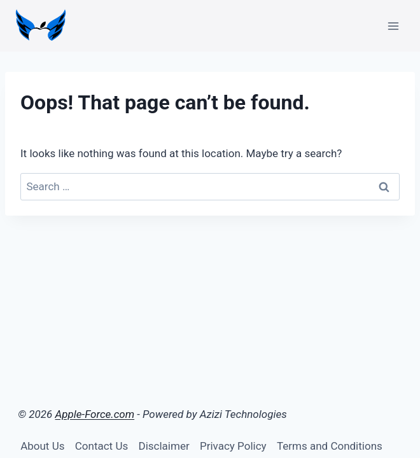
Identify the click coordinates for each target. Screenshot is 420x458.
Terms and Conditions (329, 446)
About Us (42, 446)
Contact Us (101, 446)
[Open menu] (393, 26)
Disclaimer (164, 446)
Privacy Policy (233, 446)
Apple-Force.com (95, 414)
